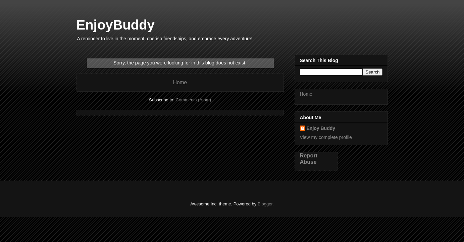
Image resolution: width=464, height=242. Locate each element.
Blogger (265, 203)
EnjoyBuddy (115, 24)
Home (180, 82)
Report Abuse (309, 158)
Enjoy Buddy (321, 128)
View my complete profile (326, 137)
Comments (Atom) (193, 99)
